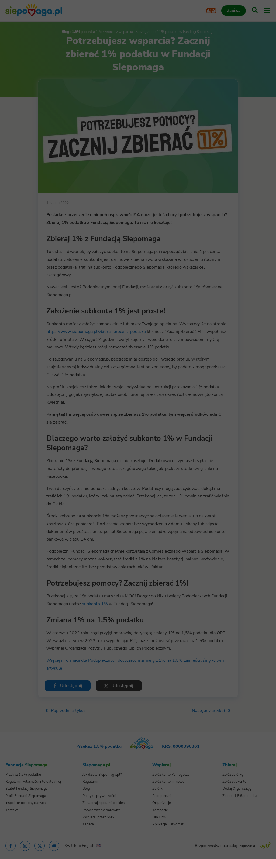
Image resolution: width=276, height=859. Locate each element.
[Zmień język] (15, 752)
